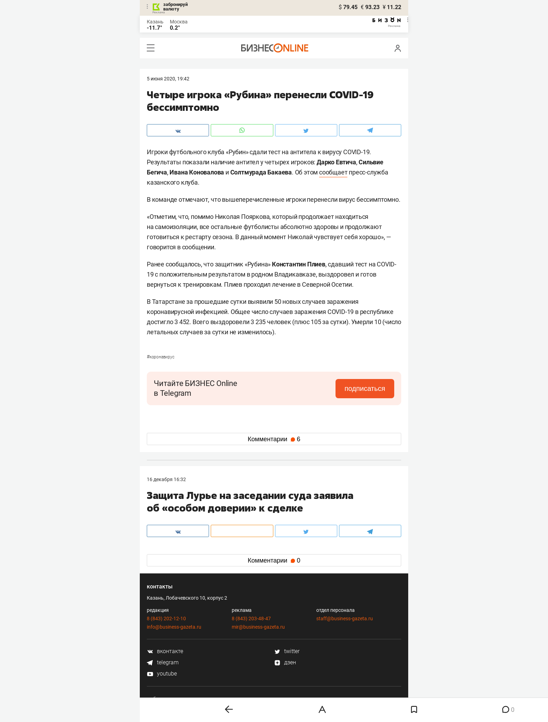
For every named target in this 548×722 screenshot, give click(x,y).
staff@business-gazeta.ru (344, 618)
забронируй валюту (175, 6)
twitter (287, 651)
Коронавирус (160, 357)
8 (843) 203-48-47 (251, 618)
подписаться (365, 388)
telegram (163, 662)
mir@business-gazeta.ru (258, 627)
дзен (285, 662)
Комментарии (274, 439)
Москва (179, 21)
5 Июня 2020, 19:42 (168, 78)
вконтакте (165, 651)
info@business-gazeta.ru (174, 627)
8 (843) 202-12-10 (166, 618)
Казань (155, 21)
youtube (162, 673)
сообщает (333, 172)
